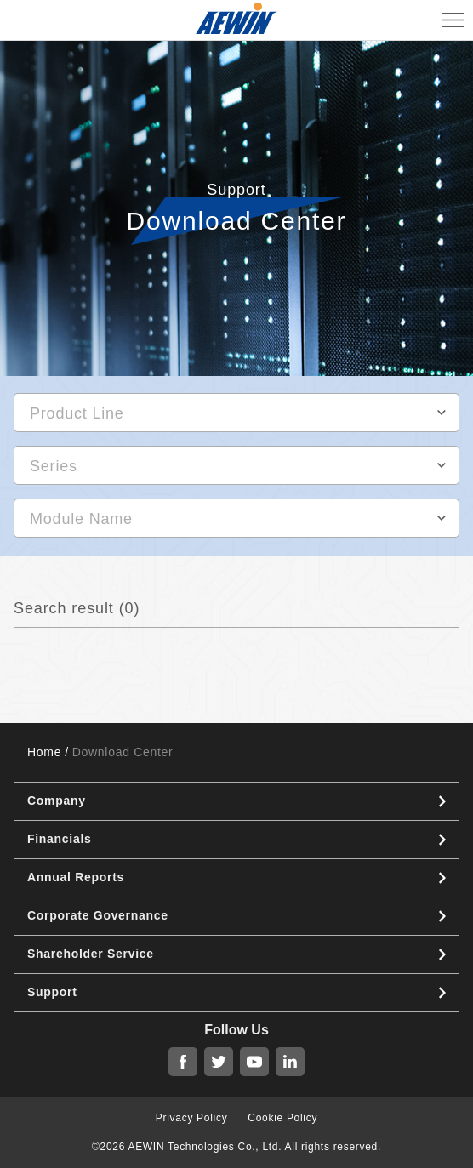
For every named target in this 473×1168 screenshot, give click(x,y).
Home (44, 752)
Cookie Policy (282, 1118)
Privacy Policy (191, 1118)
